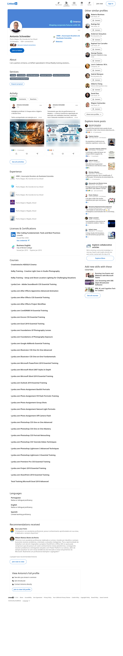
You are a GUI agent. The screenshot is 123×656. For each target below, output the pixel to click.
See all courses (92, 295)
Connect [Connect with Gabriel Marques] (96, 80)
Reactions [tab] (33, 99)
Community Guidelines (14, 601)
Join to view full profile (22, 589)
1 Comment (20, 150)
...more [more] (39, 117)
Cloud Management (32, 75)
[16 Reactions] (89, 132)
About (21, 597)
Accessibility (28, 597)
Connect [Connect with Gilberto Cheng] (96, 90)
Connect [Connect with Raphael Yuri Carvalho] (96, 49)
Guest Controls (104, 597)
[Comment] (27, 154)
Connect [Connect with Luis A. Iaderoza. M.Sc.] (96, 70)
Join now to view (18, 562)
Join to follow (17, 50)
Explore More (100, 258)
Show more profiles (94, 114)
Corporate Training (46, 75)
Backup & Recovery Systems (61, 75)
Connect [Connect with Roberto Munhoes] (96, 20)
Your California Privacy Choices (61, 597)
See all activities (18, 162)
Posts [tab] (13, 99)
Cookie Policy (75, 597)
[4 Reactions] (87, 225)
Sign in (110, 4)
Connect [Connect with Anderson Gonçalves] (96, 40)
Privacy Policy (47, 597)
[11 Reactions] (88, 179)
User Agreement (37, 597)
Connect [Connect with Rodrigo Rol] (96, 30)
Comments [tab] (22, 99)
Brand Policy (94, 597)
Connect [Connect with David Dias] (96, 99)
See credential (23, 240)
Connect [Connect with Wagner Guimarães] (96, 109)
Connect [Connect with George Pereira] (96, 61)
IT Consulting (21, 75)
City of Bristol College (24, 248)
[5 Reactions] (13, 150)
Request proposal (17, 84)
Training (13, 75)
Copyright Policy (85, 597)
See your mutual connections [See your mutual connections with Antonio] (27, 45)
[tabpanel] (45, 129)
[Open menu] (79, 30)
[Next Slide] (80, 130)
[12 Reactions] (50, 150)
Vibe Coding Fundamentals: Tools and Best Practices (38, 233)
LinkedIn (20, 235)
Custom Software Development (19, 78)
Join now (99, 4)
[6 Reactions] (87, 202)
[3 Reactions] (88, 156)
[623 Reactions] (89, 191)
